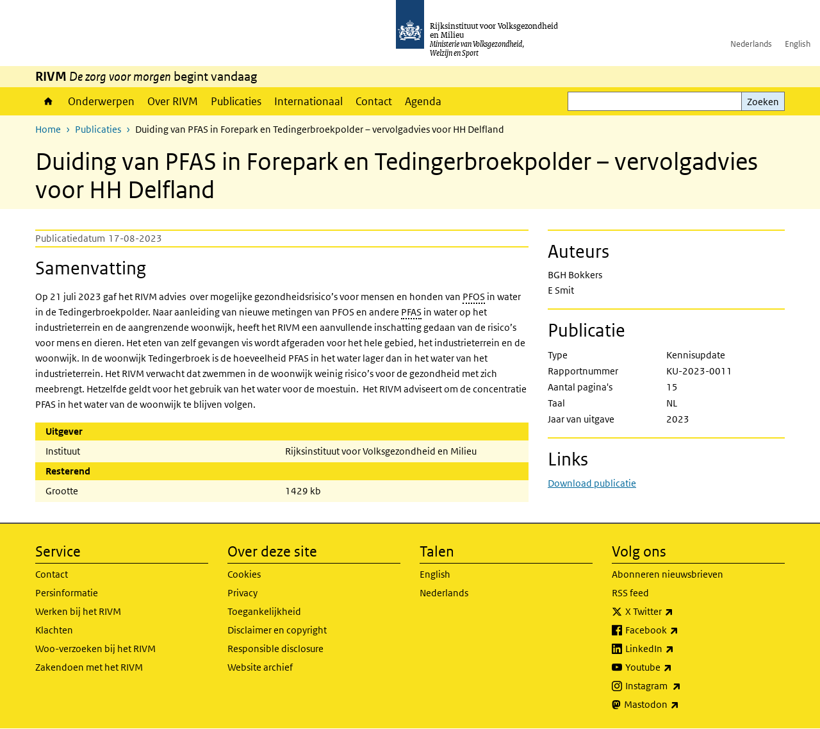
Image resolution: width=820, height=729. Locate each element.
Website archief (260, 667)
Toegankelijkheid (264, 611)
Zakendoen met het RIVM (89, 667)
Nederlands (751, 43)
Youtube (676, 667)
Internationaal (308, 101)
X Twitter (677, 611)
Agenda (423, 101)
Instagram (681, 686)
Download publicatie (592, 483)
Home (48, 101)
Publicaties (236, 101)
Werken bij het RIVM (78, 611)
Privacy (242, 593)
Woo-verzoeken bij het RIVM (95, 648)
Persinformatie (66, 593)
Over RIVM (172, 101)
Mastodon (679, 704)
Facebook (680, 630)
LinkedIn (677, 649)
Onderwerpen (101, 101)
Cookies (244, 574)
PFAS (411, 312)
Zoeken (763, 102)
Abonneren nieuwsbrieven (667, 574)
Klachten (54, 630)
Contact (374, 101)
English (797, 43)
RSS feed (630, 593)
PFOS (474, 296)
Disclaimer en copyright (277, 630)
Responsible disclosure (275, 648)
